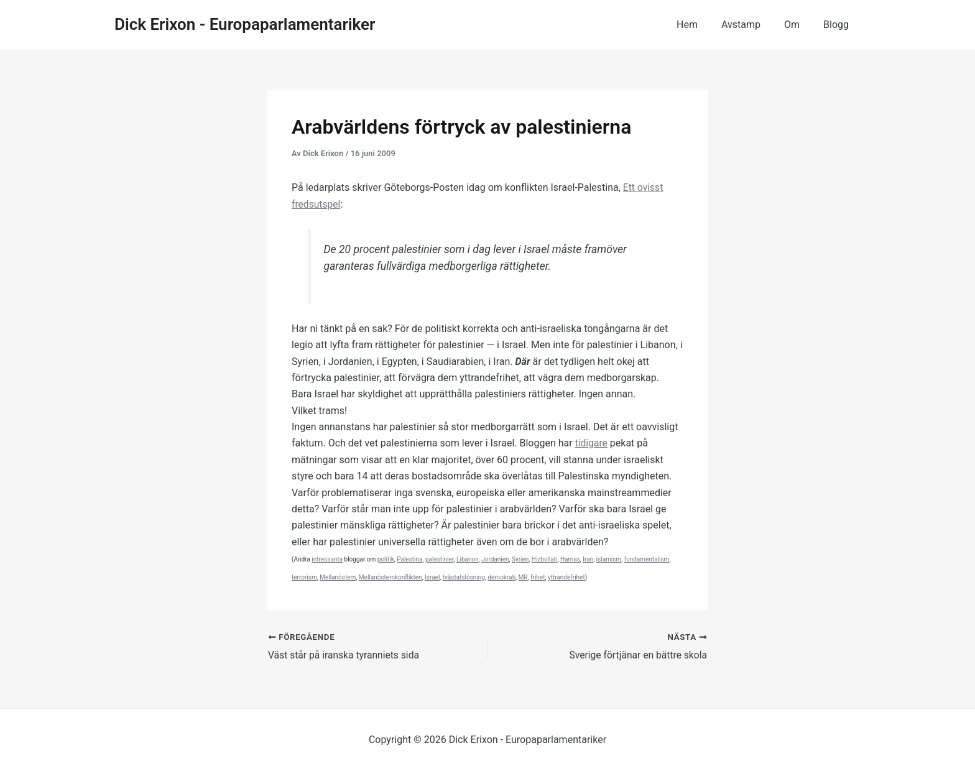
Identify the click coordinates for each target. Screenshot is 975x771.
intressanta (327, 559)
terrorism (304, 577)
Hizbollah (545, 559)
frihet (537, 577)
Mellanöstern (338, 577)
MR (523, 577)
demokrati (501, 577)
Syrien (520, 559)
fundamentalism (647, 559)
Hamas (570, 559)
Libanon (467, 559)
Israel (432, 577)
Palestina (409, 559)
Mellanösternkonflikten (390, 577)
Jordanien (495, 559)
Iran (588, 559)
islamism (609, 559)
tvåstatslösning (464, 577)
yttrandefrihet (566, 577)
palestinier (439, 559)
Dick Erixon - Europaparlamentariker (244, 24)
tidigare (591, 443)
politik (385, 559)
